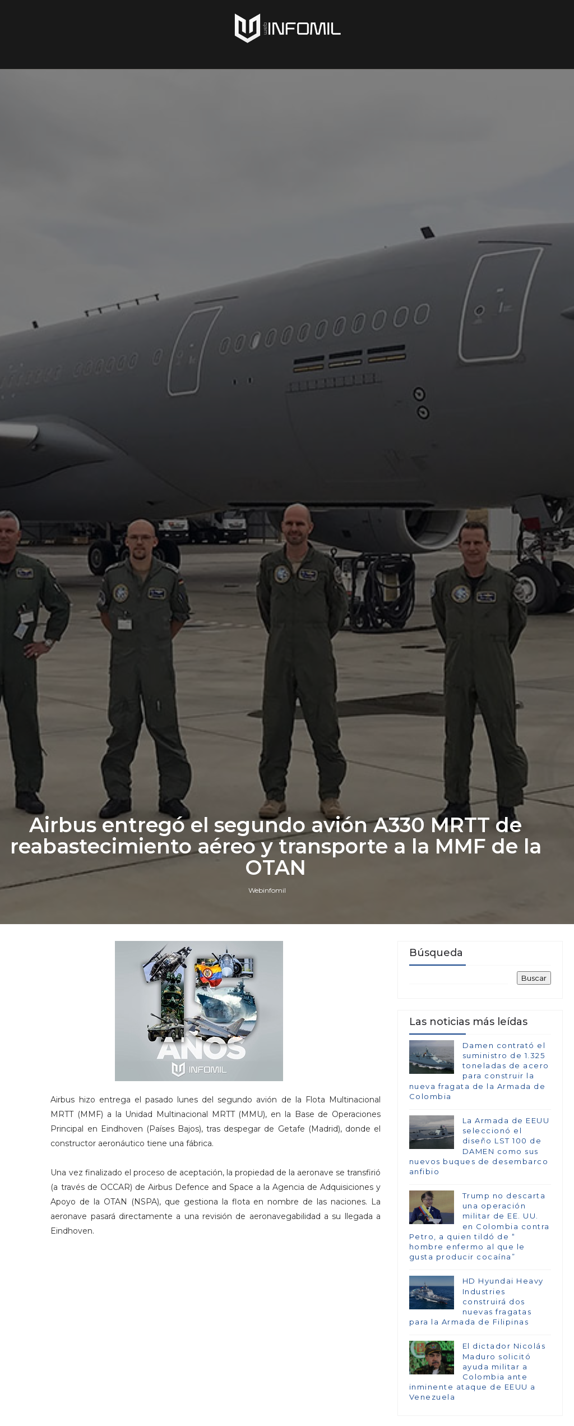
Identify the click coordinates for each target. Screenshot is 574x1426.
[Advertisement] (216, 1331)
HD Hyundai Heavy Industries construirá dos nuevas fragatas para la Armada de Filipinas (476, 1301)
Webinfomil (267, 890)
